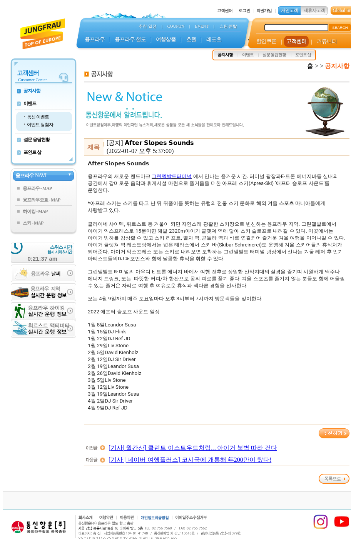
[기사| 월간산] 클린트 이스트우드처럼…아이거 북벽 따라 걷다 (193, 447)
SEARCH (340, 27)
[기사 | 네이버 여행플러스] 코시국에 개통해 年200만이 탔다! (190, 459)
